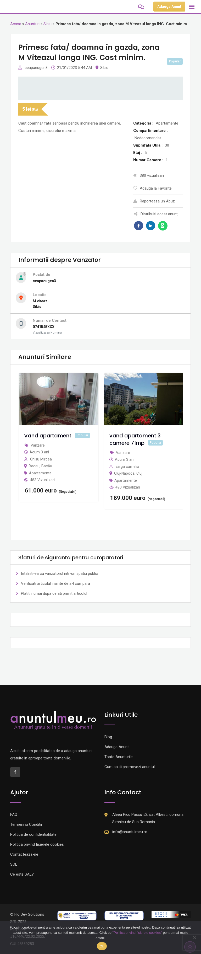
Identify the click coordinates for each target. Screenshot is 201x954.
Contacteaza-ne (24, 854)
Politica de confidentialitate (33, 834)
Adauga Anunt (169, 6)
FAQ (13, 814)
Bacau (34, 466)
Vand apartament (47, 435)
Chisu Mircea (41, 459)
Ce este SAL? (22, 874)
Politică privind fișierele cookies (37, 844)
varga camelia (127, 466)
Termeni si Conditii (26, 824)
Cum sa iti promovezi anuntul (129, 766)
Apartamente (40, 473)
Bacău (46, 466)
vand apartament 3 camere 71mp (135, 439)
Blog (108, 737)
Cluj (139, 473)
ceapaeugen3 (37, 67)
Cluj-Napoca (124, 473)
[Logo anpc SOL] (124, 915)
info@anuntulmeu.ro (129, 831)
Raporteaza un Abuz (154, 201)
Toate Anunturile (118, 756)
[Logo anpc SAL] (77, 915)
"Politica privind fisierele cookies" (137, 933)
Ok (101, 946)
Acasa (15, 24)
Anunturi (32, 24)
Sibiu (47, 24)
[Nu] (194, 937)
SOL (13, 864)
